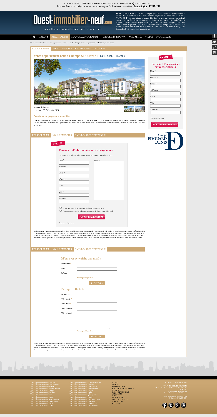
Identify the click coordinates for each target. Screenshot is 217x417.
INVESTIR (116, 393)
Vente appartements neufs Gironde (42, 390)
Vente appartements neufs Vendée (42, 401)
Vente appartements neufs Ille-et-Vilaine (83, 390)
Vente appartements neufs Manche (42, 393)
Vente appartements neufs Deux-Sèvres (83, 399)
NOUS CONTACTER (62, 49)
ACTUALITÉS (135, 37)
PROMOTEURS (163, 37)
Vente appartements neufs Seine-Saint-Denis (85, 403)
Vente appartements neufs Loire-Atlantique (45, 391)
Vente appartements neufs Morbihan (42, 395)
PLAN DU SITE (117, 405)
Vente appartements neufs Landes (42, 406)
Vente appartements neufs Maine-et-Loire (84, 391)
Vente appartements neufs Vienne (41, 408)
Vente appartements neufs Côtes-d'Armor (44, 388)
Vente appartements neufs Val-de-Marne (44, 405)
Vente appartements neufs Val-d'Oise (82, 405)
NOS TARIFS (116, 406)
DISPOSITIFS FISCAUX (114, 37)
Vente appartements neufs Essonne (81, 401)
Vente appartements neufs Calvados (42, 386)
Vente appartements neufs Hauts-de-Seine (44, 403)
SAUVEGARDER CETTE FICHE (90, 49)
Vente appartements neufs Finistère (82, 388)
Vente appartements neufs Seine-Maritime (84, 408)
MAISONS (43, 37)
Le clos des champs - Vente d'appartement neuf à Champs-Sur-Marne (90, 43)
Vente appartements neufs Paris (41, 397)
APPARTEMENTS (60, 37)
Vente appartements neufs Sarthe (81, 395)
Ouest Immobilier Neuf (38, 43)
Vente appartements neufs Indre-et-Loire (83, 406)
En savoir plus (140, 6)
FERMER (154, 6)
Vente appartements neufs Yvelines (42, 399)
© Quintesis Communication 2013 (176, 386)
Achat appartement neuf (56, 43)
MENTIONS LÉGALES (120, 403)
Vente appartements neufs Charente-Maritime (85, 386)
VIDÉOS (149, 37)
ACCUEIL (115, 386)
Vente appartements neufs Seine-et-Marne (84, 397)
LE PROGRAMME (41, 49)
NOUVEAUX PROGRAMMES (85, 37)
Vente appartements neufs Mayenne (82, 393)
